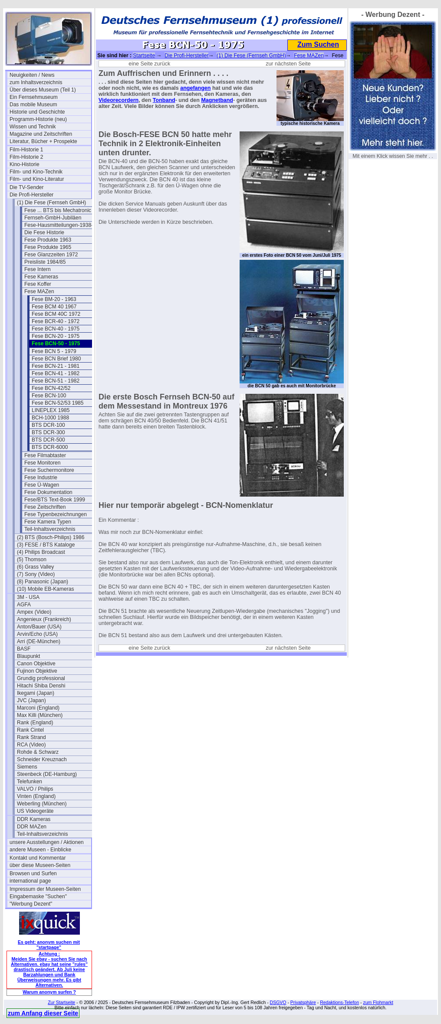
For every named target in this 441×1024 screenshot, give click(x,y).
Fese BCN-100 (49, 396)
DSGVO (278, 1002)
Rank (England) (35, 723)
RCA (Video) (31, 745)
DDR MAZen (31, 827)
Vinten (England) (36, 796)
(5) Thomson (31, 559)
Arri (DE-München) (38, 641)
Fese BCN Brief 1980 (56, 359)
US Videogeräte (35, 811)
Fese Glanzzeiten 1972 (51, 255)
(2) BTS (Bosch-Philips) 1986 (50, 537)
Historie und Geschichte (37, 112)
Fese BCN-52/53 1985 (57, 403)
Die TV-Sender (27, 187)
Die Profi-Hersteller (31, 195)
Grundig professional (41, 678)
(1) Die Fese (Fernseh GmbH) (51, 203)
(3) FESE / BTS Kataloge (46, 545)
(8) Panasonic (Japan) (42, 582)
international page (30, 881)
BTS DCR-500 (48, 440)
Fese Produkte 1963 (47, 240)
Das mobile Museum (33, 104)
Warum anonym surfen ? (49, 992)
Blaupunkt (28, 656)
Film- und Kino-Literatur (37, 179)
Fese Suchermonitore (49, 470)
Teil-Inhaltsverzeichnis (49, 529)
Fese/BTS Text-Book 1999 (54, 500)
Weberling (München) (42, 804)
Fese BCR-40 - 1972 (55, 321)
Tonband (164, 100)
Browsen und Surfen (33, 873)
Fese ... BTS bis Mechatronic (57, 210)
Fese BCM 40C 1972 (56, 314)
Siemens (27, 767)
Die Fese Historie (44, 232)
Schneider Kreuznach (42, 759)
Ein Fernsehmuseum (34, 97)
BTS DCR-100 (48, 425)
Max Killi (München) (40, 715)
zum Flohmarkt (378, 1002)
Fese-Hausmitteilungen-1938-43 (61, 225)
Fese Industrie (40, 477)
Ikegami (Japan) (35, 693)
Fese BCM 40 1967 (54, 307)
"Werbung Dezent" (31, 904)
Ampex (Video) (34, 612)
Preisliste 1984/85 (45, 262)
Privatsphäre (303, 1002)
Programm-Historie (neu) (38, 119)
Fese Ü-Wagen (41, 485)
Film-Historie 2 (26, 157)
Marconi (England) (38, 708)
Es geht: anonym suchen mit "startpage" (49, 944)
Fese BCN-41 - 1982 (55, 373)
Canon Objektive (36, 664)
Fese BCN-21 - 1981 (55, 366)
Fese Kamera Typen (47, 522)
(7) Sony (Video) (36, 574)
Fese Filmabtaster (45, 455)
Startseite (144, 55)
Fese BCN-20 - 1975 (55, 336)
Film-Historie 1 (26, 150)
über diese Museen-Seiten (40, 865)
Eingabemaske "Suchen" (38, 896)
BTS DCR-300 (48, 432)
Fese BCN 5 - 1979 (54, 351)
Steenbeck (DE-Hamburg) (47, 774)
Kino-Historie (24, 164)
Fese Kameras (41, 277)
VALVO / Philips (35, 789)
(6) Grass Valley (35, 567)
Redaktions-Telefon (339, 1002)
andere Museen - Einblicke (40, 850)
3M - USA (28, 597)
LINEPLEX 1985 (50, 410)
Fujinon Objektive (37, 671)
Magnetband (217, 100)
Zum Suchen (318, 44)
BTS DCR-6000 (50, 447)
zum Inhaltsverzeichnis (36, 82)
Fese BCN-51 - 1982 (55, 381)
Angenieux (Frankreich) (44, 619)
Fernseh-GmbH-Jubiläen (52, 218)
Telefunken (29, 782)
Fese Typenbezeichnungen (55, 514)
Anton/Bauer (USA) (39, 627)
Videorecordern (118, 100)
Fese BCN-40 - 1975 (55, 329)
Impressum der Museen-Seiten (45, 889)
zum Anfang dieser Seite (43, 1013)
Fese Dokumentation (48, 492)
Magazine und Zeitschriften (41, 134)
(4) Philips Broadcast (41, 552)
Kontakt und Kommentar (38, 858)
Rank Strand (31, 737)
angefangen (195, 88)
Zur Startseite (61, 1002)
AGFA (24, 605)
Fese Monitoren (42, 463)
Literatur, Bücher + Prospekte (43, 141)
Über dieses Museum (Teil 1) (43, 90)
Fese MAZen (39, 291)
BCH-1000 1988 (50, 418)
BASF (23, 649)
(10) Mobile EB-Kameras (45, 589)
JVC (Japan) (31, 700)
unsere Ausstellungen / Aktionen (47, 842)
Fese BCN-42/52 (51, 388)
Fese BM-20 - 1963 (54, 299)
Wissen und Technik (33, 127)
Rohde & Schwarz (38, 752)
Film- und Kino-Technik (36, 172)
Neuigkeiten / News (32, 75)
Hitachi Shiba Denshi (41, 686)
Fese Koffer (37, 284)
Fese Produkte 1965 (47, 247)
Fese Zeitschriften (45, 507)
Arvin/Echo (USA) (37, 634)
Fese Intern (37, 269)
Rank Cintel (30, 730)
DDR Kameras (33, 819)
